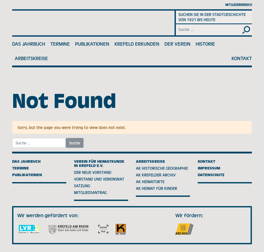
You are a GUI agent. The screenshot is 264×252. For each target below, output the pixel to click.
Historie (205, 43)
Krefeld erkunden (136, 43)
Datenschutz (211, 175)
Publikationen (92, 43)
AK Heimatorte (150, 182)
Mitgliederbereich (238, 4)
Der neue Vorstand (92, 172)
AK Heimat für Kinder (156, 188)
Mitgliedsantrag (90, 192)
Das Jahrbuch (28, 43)
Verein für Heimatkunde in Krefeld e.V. (99, 163)
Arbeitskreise (31, 58)
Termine (60, 43)
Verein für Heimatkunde (71, 23)
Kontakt (242, 58)
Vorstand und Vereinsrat (99, 179)
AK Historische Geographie (162, 168)
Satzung (82, 186)
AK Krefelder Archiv (156, 175)
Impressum (209, 168)
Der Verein (177, 43)
